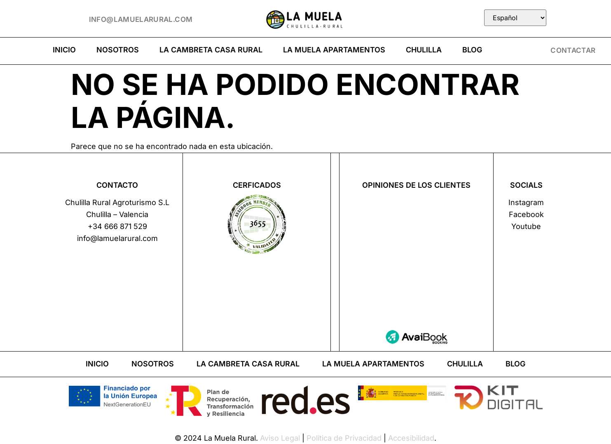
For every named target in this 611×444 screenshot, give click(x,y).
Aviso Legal (280, 438)
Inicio (64, 49)
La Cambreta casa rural (210, 49)
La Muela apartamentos (334, 49)
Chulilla (424, 49)
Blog (472, 49)
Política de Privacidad (344, 438)
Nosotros (117, 49)
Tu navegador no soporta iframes (416, 255)
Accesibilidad (411, 438)
